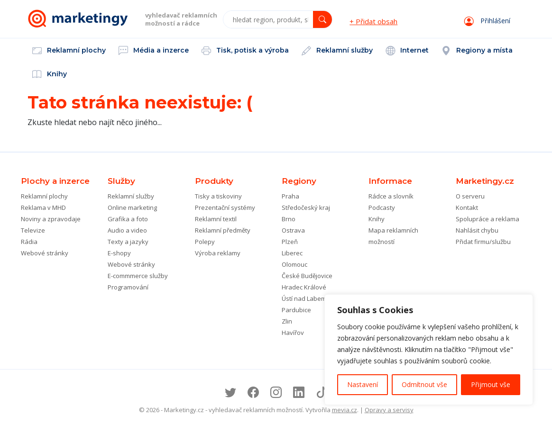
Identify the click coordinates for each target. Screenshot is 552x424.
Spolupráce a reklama (487, 219)
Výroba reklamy (217, 253)
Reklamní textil (216, 219)
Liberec (292, 253)
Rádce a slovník (391, 196)
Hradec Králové (304, 287)
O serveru (470, 196)
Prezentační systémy (225, 207)
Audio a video (127, 230)
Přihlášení (487, 20)
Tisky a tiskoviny (218, 196)
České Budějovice (307, 275)
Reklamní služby (337, 51)
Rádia (29, 241)
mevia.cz (344, 410)
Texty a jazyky (128, 241)
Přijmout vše (490, 384)
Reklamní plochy (69, 51)
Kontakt (467, 207)
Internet (407, 51)
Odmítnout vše (424, 384)
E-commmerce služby (138, 275)
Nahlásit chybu (477, 230)
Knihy (49, 75)
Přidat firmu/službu (483, 241)
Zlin (287, 321)
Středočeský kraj (306, 207)
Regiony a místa (477, 51)
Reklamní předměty (222, 230)
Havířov (293, 332)
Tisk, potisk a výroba (245, 51)
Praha (290, 196)
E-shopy (119, 253)
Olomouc (294, 264)
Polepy (205, 241)
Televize (33, 230)
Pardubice (296, 310)
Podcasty (381, 207)
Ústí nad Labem (304, 298)
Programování (128, 287)
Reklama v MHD (43, 207)
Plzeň (290, 241)
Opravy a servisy (389, 410)
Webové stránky (44, 253)
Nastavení (362, 384)
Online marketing (132, 207)
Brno (288, 219)
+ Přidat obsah (373, 21)
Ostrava (293, 230)
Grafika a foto (128, 219)
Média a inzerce (154, 51)
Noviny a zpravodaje (51, 219)
